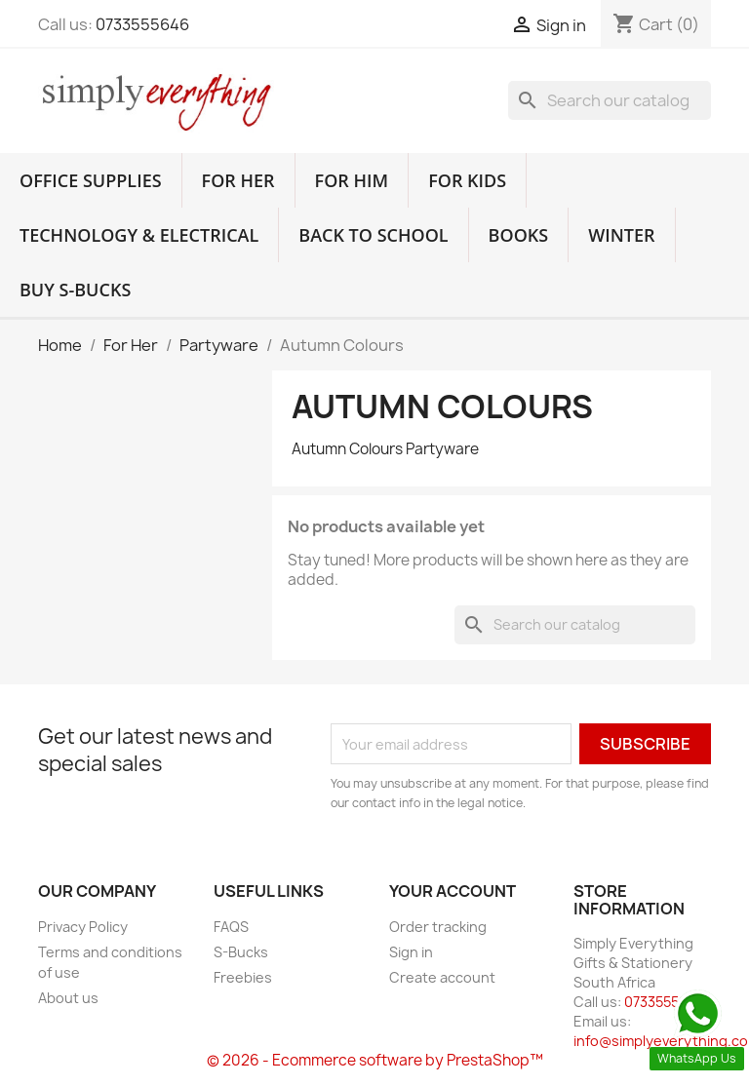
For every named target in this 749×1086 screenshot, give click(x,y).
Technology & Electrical (139, 235)
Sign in (411, 952)
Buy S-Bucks (75, 289)
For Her (238, 180)
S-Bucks (241, 952)
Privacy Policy (83, 926)
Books (519, 235)
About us (68, 998)
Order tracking (438, 926)
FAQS (231, 926)
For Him (352, 180)
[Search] (609, 100)
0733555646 (142, 24)
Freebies (243, 977)
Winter (621, 235)
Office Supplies (91, 180)
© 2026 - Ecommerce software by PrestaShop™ (375, 1060)
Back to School (373, 235)
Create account (442, 977)
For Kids (467, 180)
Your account (452, 891)
